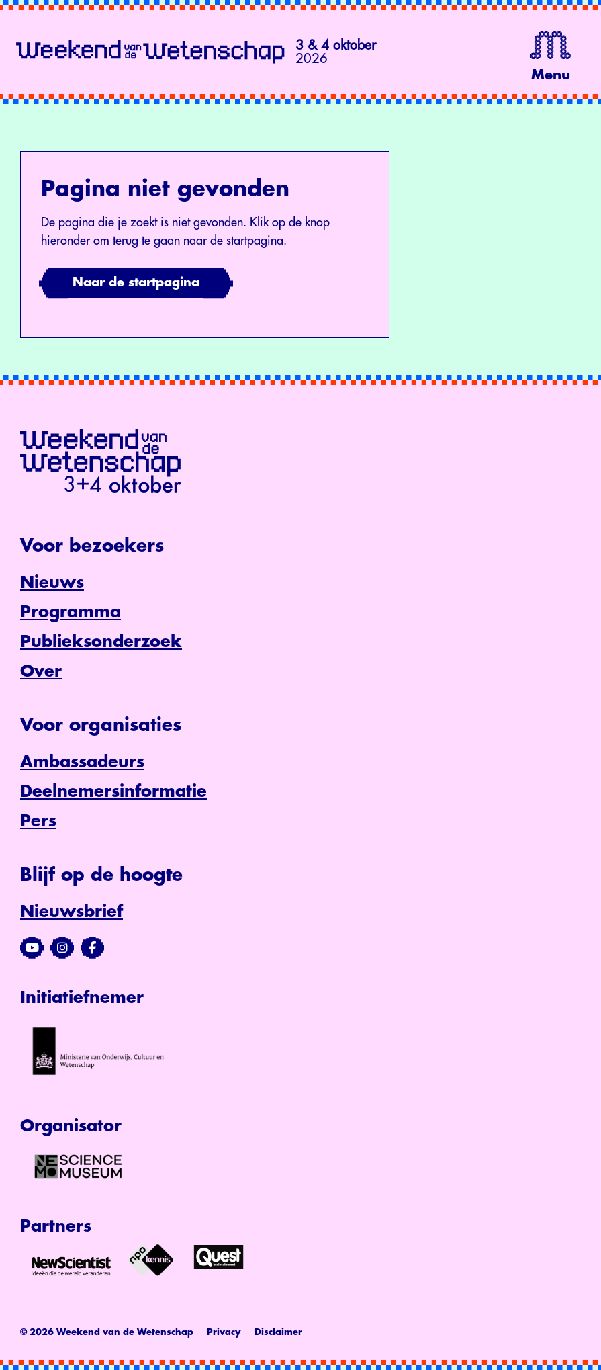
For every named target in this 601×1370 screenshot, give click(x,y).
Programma (70, 612)
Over (41, 671)
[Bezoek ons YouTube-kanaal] (32, 948)
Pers (38, 821)
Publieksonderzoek (101, 642)
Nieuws (52, 582)
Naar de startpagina (136, 282)
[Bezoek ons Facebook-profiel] (92, 948)
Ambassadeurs (82, 762)
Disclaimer (278, 1332)
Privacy (224, 1332)
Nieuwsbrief (71, 912)
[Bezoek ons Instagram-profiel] (62, 948)
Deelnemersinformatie (113, 791)
